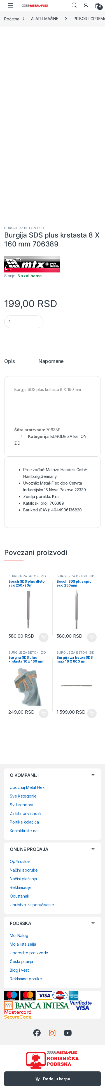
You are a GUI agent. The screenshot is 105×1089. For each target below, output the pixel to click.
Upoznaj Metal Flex (27, 787)
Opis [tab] (9, 361)
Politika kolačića (24, 822)
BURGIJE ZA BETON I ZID (24, 228)
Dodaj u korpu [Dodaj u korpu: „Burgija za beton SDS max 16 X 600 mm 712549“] (92, 713)
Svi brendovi (21, 804)
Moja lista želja (23, 944)
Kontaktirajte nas (24, 830)
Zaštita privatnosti (25, 813)
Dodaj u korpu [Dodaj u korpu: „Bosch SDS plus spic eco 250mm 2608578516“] (92, 637)
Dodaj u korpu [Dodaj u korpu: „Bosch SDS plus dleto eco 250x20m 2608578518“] (43, 637)
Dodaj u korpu (56, 1078)
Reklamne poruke (26, 978)
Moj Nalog (19, 935)
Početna (11, 18)
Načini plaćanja (23, 878)
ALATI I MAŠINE (44, 18)
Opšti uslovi (20, 861)
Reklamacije (20, 887)
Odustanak (19, 896)
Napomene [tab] (51, 361)
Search (74, 5)
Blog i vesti (19, 970)
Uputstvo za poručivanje (32, 904)
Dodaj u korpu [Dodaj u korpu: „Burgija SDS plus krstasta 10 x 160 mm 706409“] (43, 713)
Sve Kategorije (23, 796)
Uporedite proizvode (29, 952)
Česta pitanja (21, 961)
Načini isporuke (24, 870)
